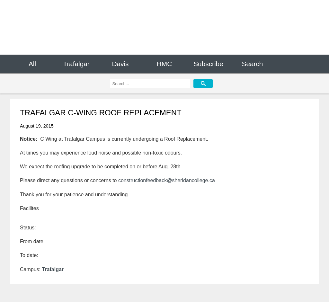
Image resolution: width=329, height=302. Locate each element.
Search (252, 63)
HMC (164, 63)
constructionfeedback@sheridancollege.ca (166, 180)
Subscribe (208, 63)
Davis (120, 63)
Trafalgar (76, 63)
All (32, 63)
